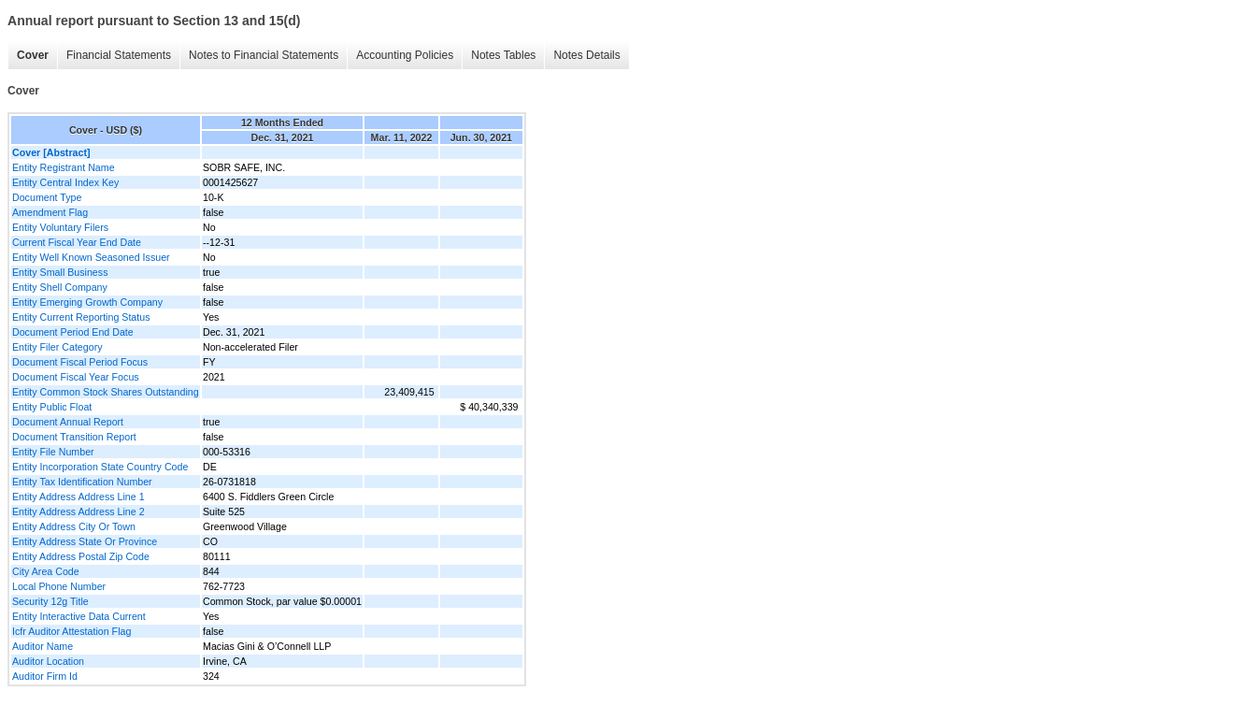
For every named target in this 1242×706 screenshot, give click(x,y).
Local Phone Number (59, 586)
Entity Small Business (59, 272)
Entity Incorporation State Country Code (100, 466)
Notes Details (586, 55)
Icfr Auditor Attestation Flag (71, 631)
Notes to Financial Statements (263, 55)
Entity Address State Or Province (84, 541)
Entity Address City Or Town (74, 526)
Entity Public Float (52, 406)
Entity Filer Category (57, 347)
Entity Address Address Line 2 (78, 511)
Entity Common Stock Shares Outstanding (105, 391)
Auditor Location (48, 661)
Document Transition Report (74, 436)
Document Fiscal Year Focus (75, 376)
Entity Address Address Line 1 (78, 496)
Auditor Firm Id (45, 676)
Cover (33, 55)
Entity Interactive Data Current (79, 616)
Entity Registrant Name (63, 167)
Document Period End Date (73, 332)
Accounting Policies (404, 55)
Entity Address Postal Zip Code (81, 556)
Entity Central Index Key (65, 182)
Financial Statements (118, 55)
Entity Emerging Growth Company (87, 302)
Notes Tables (503, 55)
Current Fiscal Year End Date (76, 242)
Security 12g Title (50, 601)
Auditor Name (42, 646)
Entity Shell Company (59, 287)
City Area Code (45, 571)
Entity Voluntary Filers (60, 227)
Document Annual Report (67, 421)
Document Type (46, 197)
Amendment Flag (50, 212)
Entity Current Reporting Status (81, 317)
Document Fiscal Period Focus (80, 361)
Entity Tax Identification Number (82, 481)
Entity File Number (53, 451)
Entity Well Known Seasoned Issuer (91, 257)
